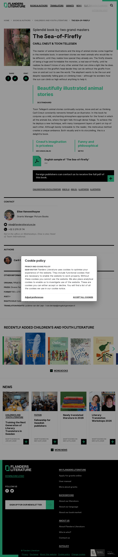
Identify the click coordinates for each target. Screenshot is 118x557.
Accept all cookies (83, 297)
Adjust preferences (34, 297)
